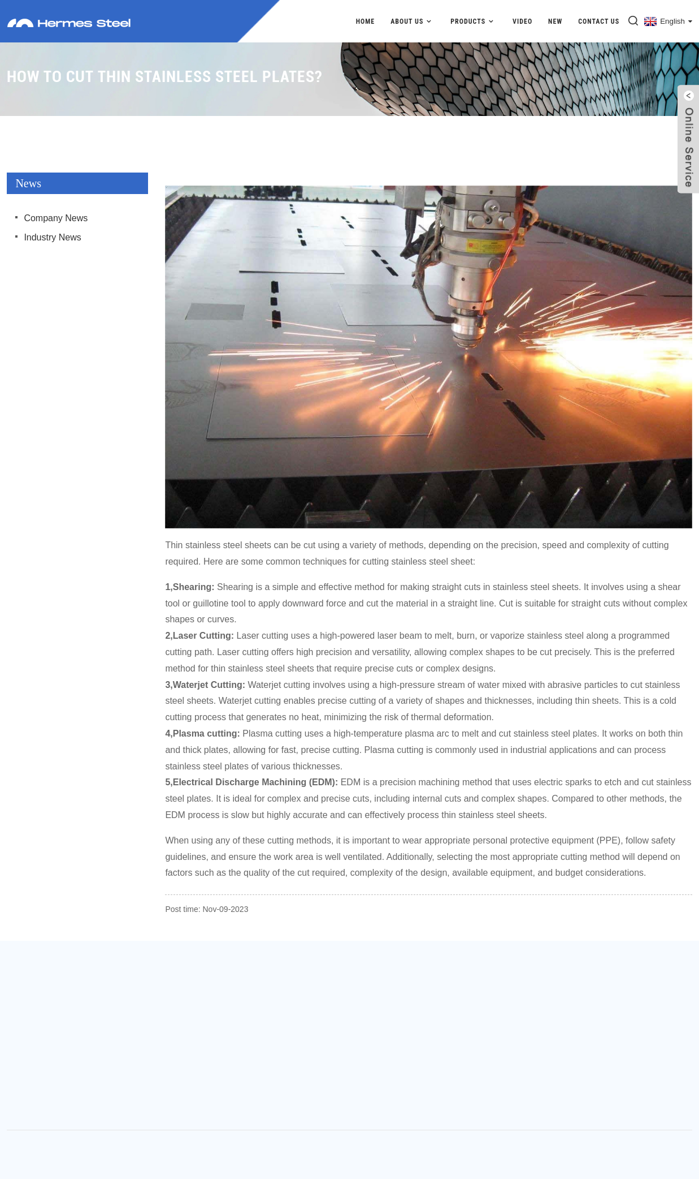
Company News (56, 218)
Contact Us (598, 21)
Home (365, 21)
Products (473, 21)
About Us (412, 21)
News (520, 121)
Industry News (52, 237)
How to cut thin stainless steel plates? (620, 121)
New (555, 21)
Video (522, 21)
